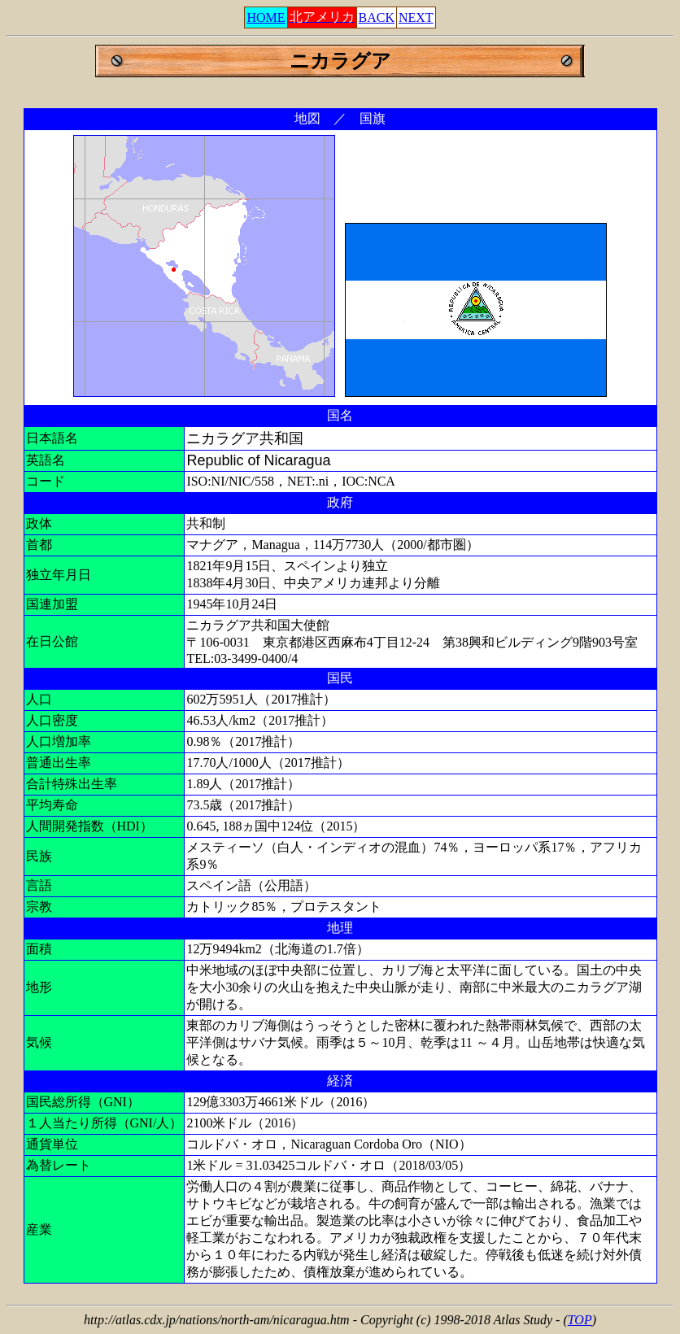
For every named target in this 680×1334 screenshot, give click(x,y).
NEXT (416, 17)
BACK (376, 17)
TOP (580, 1320)
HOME (265, 17)
